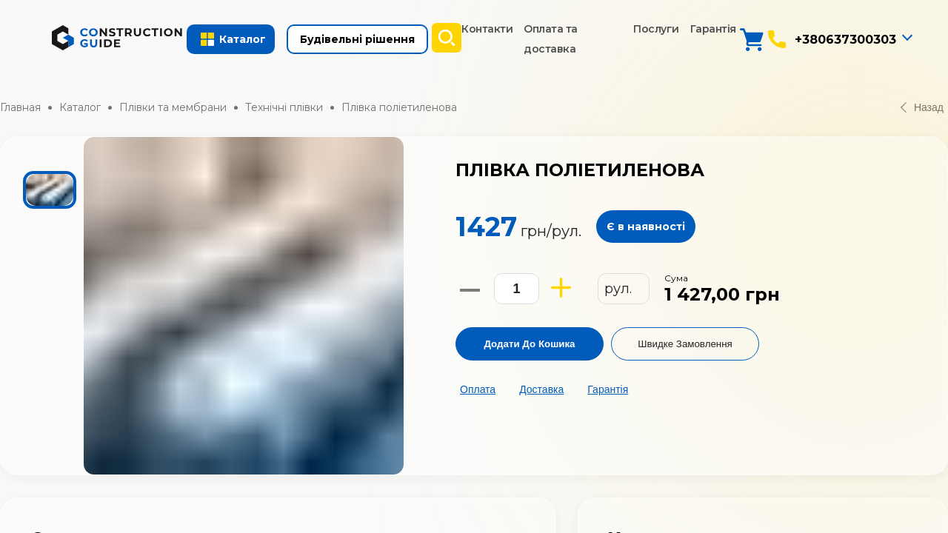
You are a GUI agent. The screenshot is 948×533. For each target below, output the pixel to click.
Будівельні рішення (357, 39)
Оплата (477, 389)
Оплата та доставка (551, 39)
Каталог (80, 107)
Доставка (541, 389)
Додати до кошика (529, 343)
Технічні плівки (284, 107)
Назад (922, 107)
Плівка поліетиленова (399, 107)
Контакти (487, 29)
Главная (20, 107)
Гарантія (713, 29)
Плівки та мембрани (173, 107)
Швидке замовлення (685, 343)
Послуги (656, 29)
